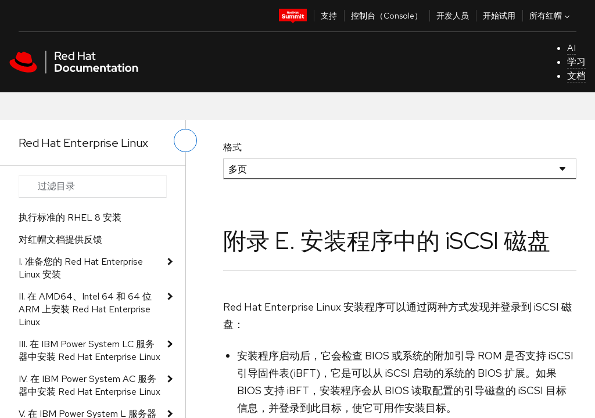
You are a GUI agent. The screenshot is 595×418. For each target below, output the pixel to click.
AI (571, 48)
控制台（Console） (386, 15)
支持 (329, 15)
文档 (576, 76)
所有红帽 (550, 15)
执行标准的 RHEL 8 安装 (70, 217)
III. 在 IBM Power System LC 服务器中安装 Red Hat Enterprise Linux (89, 350)
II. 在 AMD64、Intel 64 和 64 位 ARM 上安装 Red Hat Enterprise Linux (85, 309)
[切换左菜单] (185, 140)
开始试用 (499, 15)
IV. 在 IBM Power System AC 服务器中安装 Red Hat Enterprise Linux (89, 385)
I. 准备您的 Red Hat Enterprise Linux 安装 (81, 267)
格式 (232, 147)
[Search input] (93, 186)
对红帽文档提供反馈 (60, 239)
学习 (576, 62)
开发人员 (452, 15)
